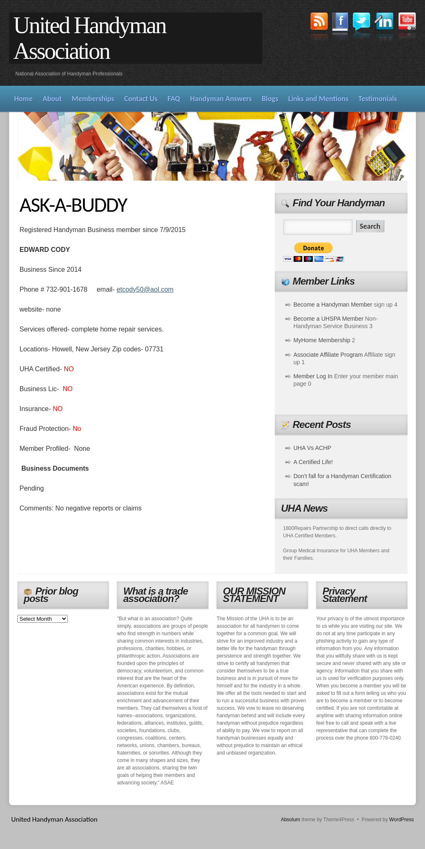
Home (23, 98)
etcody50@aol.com (145, 289)
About (52, 98)
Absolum (290, 819)
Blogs (270, 98)
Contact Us (140, 98)
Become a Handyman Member (332, 304)
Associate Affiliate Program (328, 354)
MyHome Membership (321, 340)
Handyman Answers (221, 98)
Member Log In (312, 376)
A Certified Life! (313, 462)
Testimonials (378, 98)
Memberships (93, 98)
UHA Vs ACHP (312, 448)
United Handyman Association (89, 38)
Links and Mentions (318, 98)
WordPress (401, 819)
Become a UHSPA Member (328, 318)
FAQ (174, 98)
